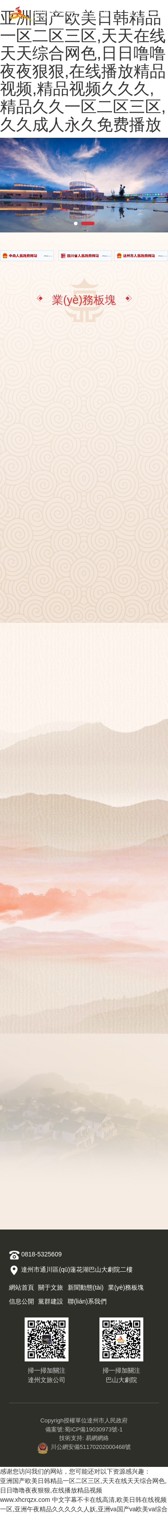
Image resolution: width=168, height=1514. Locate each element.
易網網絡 (97, 1438)
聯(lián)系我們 (87, 1301)
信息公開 (21, 1301)
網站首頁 (21, 1287)
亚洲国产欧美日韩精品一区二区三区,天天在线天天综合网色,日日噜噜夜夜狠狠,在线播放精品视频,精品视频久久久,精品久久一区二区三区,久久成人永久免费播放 (83, 71)
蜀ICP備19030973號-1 (94, 1429)
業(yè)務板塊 (126, 1287)
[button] (76, 223)
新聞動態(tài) (85, 1287)
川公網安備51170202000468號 (84, 1447)
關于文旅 (50, 1287)
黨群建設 (50, 1301)
